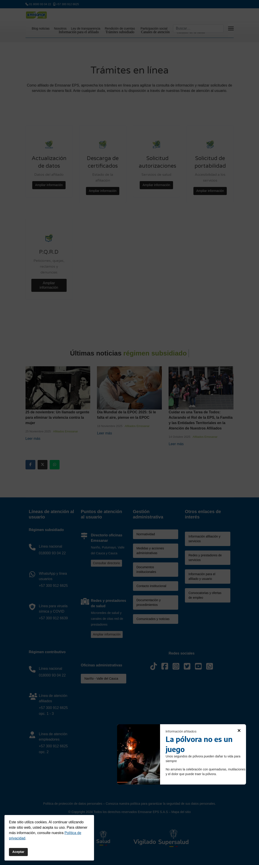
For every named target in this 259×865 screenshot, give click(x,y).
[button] (239, 730)
